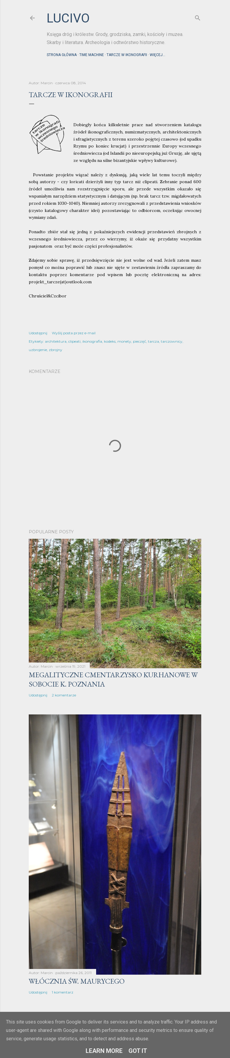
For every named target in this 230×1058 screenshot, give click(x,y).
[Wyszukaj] (197, 16)
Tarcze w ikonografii (127, 55)
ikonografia (92, 341)
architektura (55, 341)
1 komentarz (62, 992)
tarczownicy (171, 341)
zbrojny (55, 349)
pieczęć (139, 341)
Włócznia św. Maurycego (77, 981)
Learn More (104, 1050)
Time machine (91, 55)
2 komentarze (64, 695)
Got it (137, 1050)
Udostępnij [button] (38, 333)
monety (124, 341)
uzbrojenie (38, 349)
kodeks (110, 341)
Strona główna (62, 55)
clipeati (74, 341)
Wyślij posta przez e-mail (74, 333)
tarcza (153, 341)
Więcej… (157, 55)
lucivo (68, 18)
